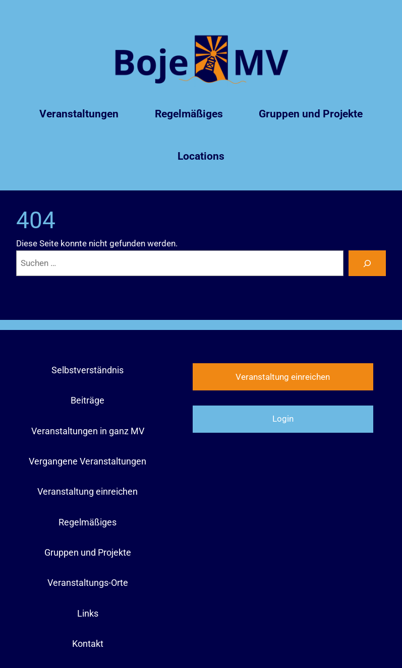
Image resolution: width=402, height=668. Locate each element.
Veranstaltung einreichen (283, 377)
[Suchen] (367, 263)
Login (283, 419)
